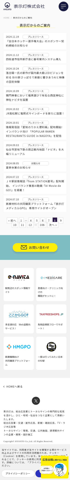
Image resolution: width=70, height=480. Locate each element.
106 (42, 225)
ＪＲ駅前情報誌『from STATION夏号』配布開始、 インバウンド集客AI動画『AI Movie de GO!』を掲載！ (35, 185)
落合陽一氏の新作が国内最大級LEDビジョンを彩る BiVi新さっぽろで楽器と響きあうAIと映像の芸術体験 (35, 77)
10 (15, 225)
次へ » (53, 225)
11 (22, 225)
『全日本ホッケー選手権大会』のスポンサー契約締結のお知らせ (35, 43)
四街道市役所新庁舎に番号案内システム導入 (33, 59)
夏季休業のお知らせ (18, 167)
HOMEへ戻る (14, 386)
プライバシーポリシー (18, 473)
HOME (7, 17)
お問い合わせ (39, 247)
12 (30, 225)
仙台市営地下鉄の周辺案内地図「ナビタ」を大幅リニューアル (35, 151)
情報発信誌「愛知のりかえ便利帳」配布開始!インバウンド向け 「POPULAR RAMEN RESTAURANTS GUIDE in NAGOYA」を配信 (34, 131)
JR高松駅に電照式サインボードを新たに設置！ (35, 113)
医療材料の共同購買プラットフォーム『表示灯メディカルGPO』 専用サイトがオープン (35, 206)
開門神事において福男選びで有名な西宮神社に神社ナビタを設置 (35, 97)
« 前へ (12, 220)
